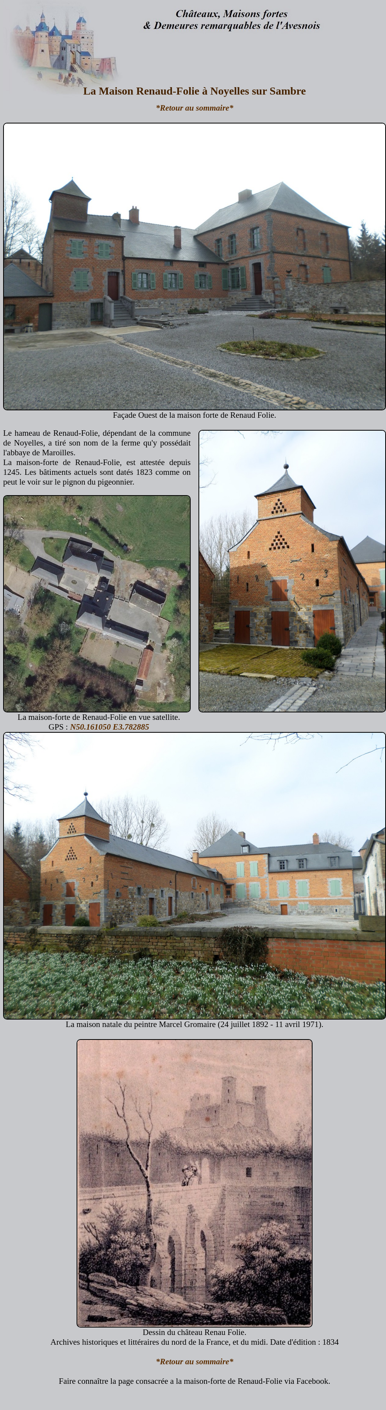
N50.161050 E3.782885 (109, 727)
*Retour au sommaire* (194, 108)
